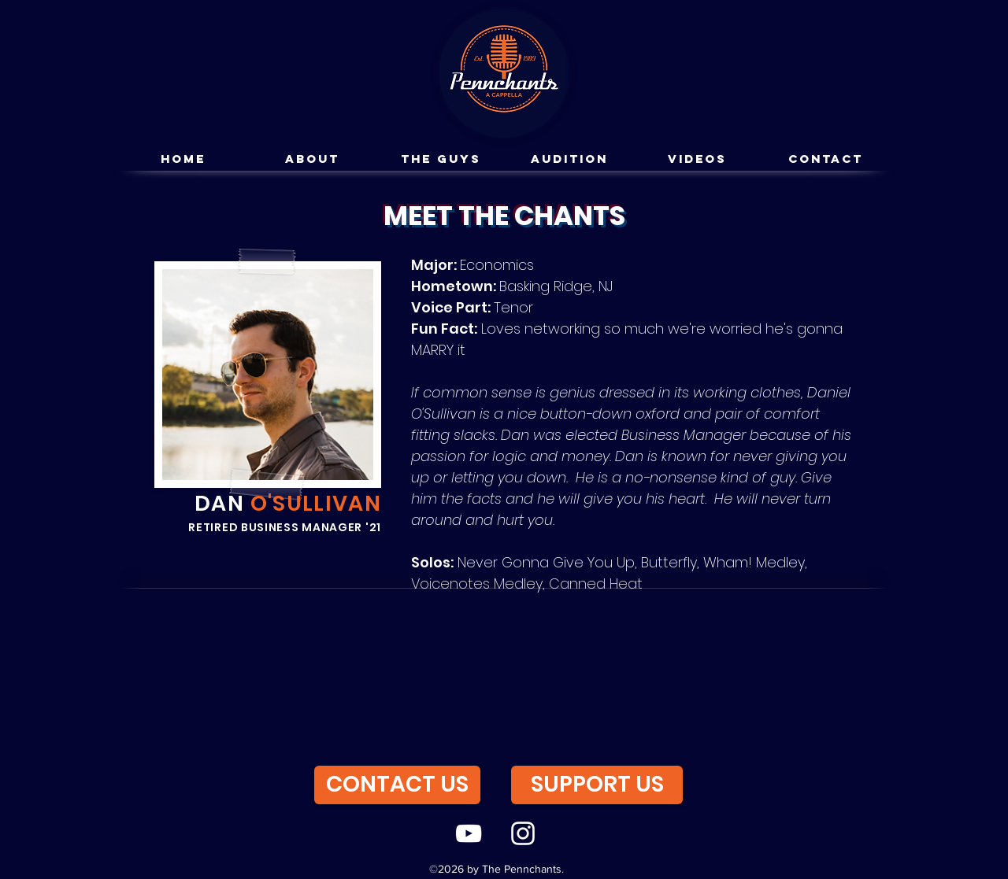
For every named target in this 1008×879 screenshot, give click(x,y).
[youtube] (468, 833)
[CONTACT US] (397, 785)
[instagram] (523, 833)
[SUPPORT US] (597, 785)
